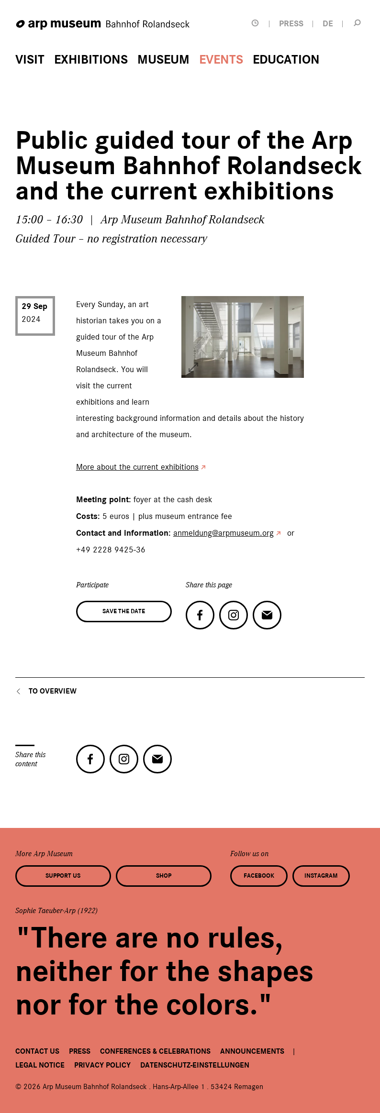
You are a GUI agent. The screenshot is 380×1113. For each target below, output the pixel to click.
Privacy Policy (102, 1065)
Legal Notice (40, 1065)
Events (221, 59)
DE (328, 24)
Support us (62, 876)
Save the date (123, 611)
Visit (30, 59)
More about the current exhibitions (137, 467)
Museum (163, 59)
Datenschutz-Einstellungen (194, 1065)
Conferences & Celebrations (155, 1051)
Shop (163, 876)
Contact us (37, 1051)
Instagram (320, 876)
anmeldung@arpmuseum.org (223, 533)
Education (286, 59)
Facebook (259, 876)
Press (79, 1051)
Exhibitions (91, 59)
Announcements (252, 1051)
